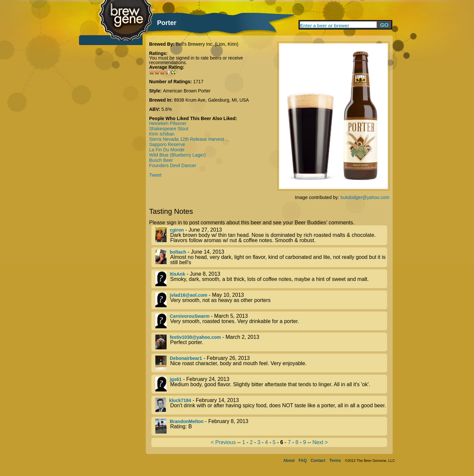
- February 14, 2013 (271, 405)
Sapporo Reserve (167, 144)
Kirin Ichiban (161, 134)
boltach (178, 252)
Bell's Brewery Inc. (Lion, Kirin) (207, 44)
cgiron (177, 230)
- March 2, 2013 (271, 342)
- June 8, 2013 (271, 278)
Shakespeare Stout (168, 128)
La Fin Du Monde (166, 149)
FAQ (303, 460)
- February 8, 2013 (271, 426)
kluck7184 (180, 400)
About (289, 460)
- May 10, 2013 (271, 299)
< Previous (223, 442)
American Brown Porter (187, 90)
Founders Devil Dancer (172, 165)
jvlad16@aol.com (188, 295)
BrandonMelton (187, 421)
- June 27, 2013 (271, 235)
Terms (335, 460)
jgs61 (176, 379)
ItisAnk (177, 274)
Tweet (155, 175)
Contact (318, 460)
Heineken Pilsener (168, 123)
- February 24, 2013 (271, 384)
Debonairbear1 (186, 358)
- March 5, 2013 (271, 320)
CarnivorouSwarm (190, 316)
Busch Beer (161, 160)
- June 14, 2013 (271, 257)
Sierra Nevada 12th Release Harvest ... (189, 139)
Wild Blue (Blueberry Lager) (177, 155)
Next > (320, 442)
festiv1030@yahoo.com (195, 337)
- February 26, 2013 (271, 363)
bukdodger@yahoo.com (364, 197)
